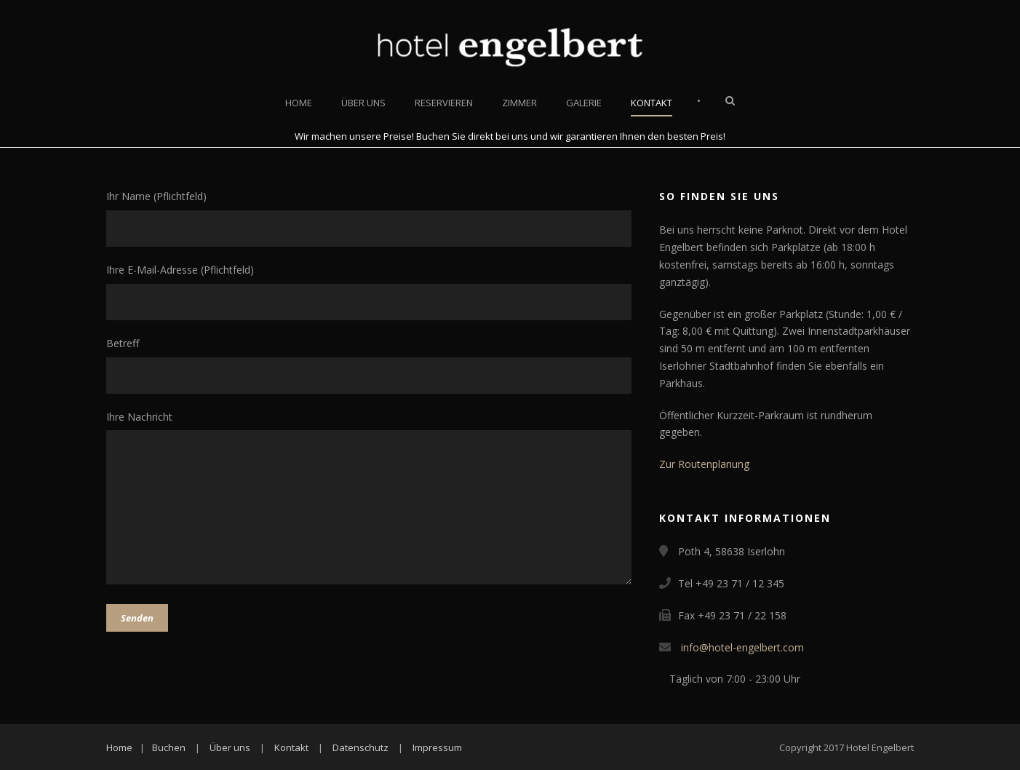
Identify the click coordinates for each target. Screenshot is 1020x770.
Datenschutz (360, 747)
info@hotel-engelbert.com (742, 647)
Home (298, 102)
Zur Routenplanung (704, 464)
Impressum (437, 747)
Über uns (363, 102)
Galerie (584, 102)
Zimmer (519, 102)
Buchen (169, 747)
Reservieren (444, 102)
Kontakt (651, 102)
